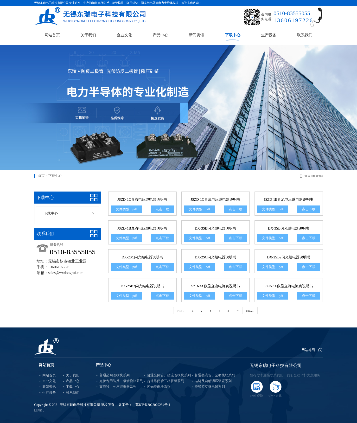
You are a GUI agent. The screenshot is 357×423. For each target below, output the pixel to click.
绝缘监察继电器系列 (210, 387)
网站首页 (52, 35)
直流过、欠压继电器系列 (117, 387)
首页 (41, 176)
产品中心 (160, 35)
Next (250, 310)
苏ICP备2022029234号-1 (152, 405)
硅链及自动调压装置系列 (213, 381)
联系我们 (304, 35)
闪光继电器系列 (159, 387)
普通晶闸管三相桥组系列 (165, 381)
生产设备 (268, 35)
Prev (181, 310)
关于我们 (88, 35)
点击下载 (162, 209)
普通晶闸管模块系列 (114, 375)
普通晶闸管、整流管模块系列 (169, 375)
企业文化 (124, 35)
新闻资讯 (196, 35)
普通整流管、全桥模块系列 (215, 375)
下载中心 (232, 35)
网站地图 (308, 350)
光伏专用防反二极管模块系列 (121, 381)
